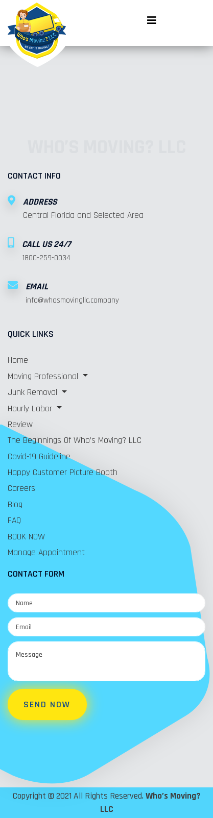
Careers (21, 488)
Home (18, 360)
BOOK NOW (26, 536)
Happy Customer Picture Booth (62, 472)
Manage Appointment (46, 552)
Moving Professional (44, 376)
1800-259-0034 (46, 258)
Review (20, 424)
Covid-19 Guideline (39, 456)
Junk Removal (34, 392)
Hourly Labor (31, 408)
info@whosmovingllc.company (72, 300)
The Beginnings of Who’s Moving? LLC (74, 440)
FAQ (14, 520)
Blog (15, 504)
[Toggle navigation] (151, 15)
